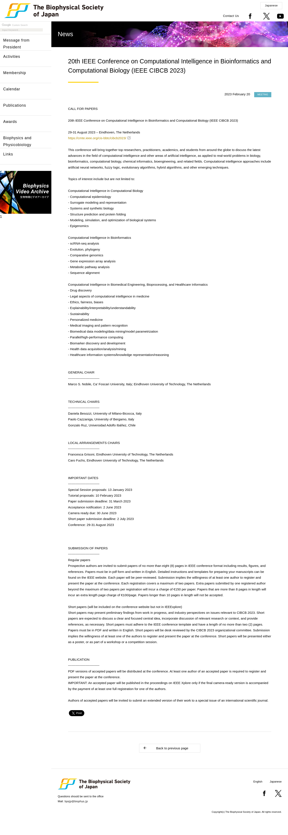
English (257, 781)
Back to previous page (165, 748)
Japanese (271, 5)
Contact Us (231, 16)
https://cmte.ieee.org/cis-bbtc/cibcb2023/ (97, 138)
